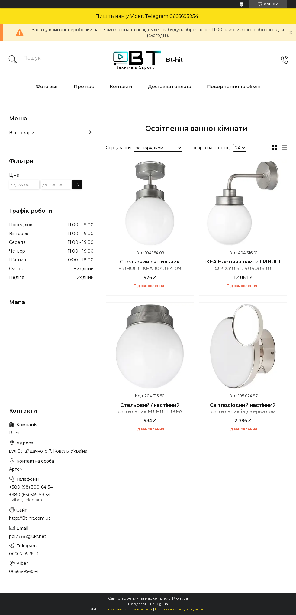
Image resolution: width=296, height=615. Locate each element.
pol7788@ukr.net (27, 536)
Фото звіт (47, 86)
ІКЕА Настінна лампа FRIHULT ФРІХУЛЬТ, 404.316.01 (243, 265)
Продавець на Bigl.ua (148, 603)
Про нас (84, 86)
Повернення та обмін (234, 86)
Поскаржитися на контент (127, 609)
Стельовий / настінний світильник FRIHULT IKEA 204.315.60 (149, 411)
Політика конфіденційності (181, 609)
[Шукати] (12, 60)
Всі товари (21, 133)
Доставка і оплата (169, 86)
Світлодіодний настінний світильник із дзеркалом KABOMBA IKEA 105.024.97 (243, 411)
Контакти (121, 86)
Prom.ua (180, 598)
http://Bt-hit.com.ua (30, 518)
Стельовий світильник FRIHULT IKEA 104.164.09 (149, 265)
